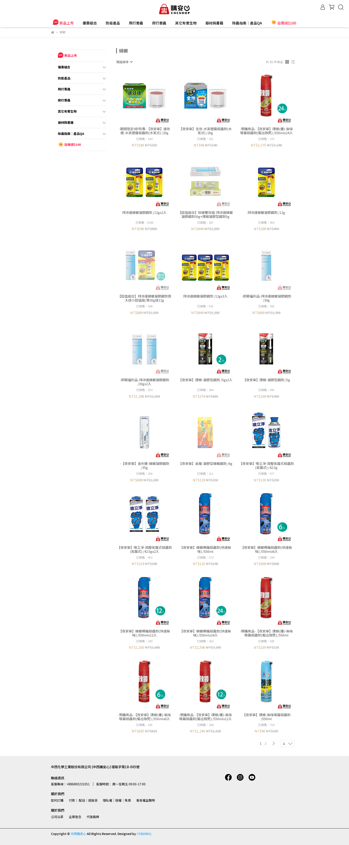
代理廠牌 (93, 817)
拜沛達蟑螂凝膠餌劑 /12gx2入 (144, 213)
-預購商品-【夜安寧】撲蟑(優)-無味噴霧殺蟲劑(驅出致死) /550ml (266, 633)
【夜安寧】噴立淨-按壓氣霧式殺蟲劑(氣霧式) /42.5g (266, 466)
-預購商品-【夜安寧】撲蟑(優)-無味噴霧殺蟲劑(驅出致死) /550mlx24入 (266, 131)
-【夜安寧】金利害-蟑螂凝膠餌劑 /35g (144, 466)
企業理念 (75, 817)
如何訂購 (57, 800)
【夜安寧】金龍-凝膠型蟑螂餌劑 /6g (205, 464)
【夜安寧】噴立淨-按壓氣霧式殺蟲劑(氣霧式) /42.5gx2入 (144, 549)
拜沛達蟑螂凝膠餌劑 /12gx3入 (205, 296)
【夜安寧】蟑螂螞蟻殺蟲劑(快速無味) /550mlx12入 (144, 633)
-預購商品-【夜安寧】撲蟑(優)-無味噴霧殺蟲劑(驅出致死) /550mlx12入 (205, 717)
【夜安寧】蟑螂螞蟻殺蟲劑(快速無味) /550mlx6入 (266, 549)
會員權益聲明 (145, 800)
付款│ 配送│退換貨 (83, 800)
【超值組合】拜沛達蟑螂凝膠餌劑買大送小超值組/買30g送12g (144, 298)
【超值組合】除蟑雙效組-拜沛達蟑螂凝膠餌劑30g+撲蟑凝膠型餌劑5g (205, 215)
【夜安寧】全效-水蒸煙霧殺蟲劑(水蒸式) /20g (205, 131)
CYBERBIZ (144, 833)
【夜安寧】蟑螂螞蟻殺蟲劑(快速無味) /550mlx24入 (205, 633)
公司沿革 (57, 817)
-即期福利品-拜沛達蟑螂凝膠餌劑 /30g (266, 298)
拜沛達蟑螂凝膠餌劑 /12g (266, 213)
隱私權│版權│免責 (117, 800)
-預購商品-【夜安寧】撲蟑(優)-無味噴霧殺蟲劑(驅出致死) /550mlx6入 (144, 717)
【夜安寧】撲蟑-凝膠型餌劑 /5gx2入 (205, 380)
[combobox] (124, 62)
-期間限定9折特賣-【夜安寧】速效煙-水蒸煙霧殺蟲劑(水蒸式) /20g (144, 131)
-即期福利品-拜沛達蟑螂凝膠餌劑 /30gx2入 (144, 382)
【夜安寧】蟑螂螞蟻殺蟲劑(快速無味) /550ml (205, 549)
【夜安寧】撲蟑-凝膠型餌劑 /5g (266, 380)
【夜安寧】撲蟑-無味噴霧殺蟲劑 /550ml (266, 717)
